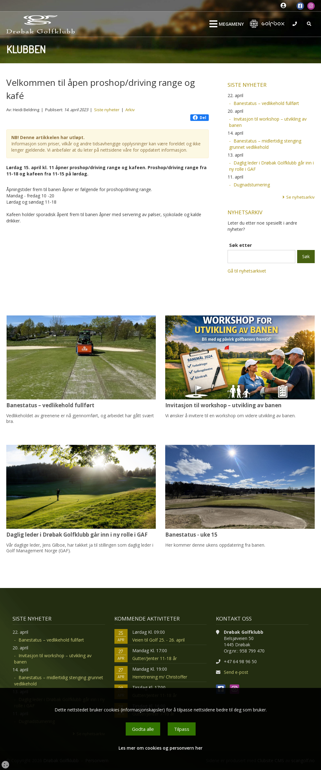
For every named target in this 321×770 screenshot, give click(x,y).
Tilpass (181, 729)
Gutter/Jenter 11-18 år (154, 658)
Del (199, 117)
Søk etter (240, 245)
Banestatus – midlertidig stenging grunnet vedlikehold (265, 144)
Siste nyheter (106, 109)
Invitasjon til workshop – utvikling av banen (268, 122)
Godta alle (143, 729)
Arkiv (130, 109)
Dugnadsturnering (252, 185)
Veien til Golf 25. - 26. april (158, 640)
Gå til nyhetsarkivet (247, 271)
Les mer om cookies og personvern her (160, 748)
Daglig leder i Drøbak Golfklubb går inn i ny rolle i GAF (271, 166)
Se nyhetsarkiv (300, 197)
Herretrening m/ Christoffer (159, 677)
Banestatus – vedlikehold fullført (266, 103)
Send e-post (236, 672)
